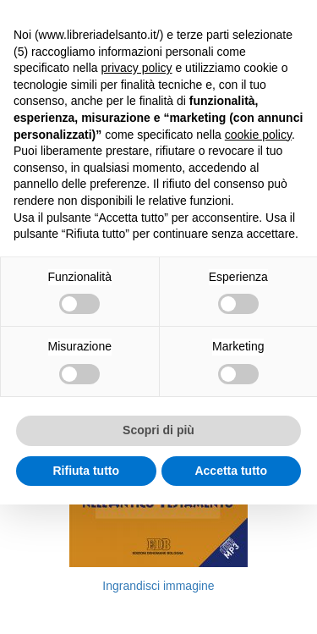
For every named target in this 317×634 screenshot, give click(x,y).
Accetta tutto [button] (230, 470)
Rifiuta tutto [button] (85, 470)
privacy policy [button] (136, 67)
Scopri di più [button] (158, 430)
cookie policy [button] (258, 134)
